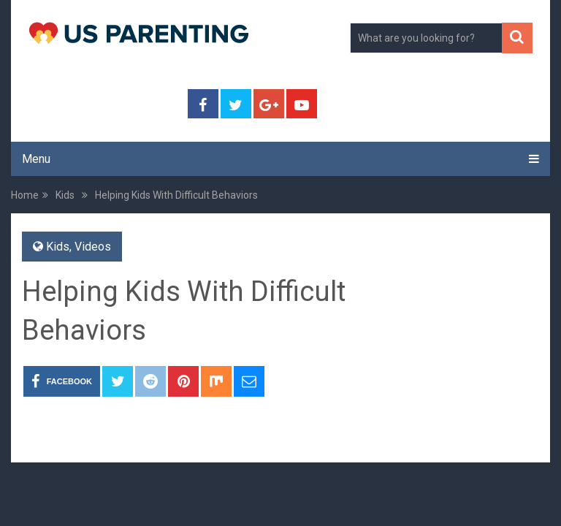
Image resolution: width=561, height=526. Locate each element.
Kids (57, 247)
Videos (93, 247)
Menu (36, 159)
